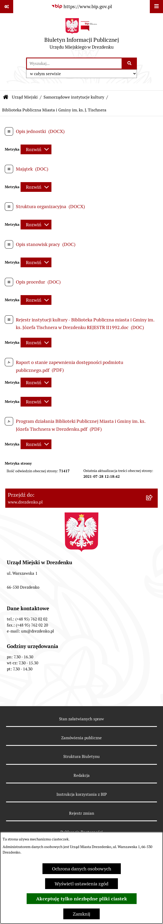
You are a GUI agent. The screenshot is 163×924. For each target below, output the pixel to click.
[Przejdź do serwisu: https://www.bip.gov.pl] (81, 6)
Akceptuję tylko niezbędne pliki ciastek (81, 899)
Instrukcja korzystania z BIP (81, 794)
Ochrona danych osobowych (81, 869)
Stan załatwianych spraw (81, 718)
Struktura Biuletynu (81, 756)
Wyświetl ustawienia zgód (81, 884)
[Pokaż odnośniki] (6, 6)
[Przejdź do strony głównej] (81, 35)
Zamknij (81, 914)
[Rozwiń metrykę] (36, 149)
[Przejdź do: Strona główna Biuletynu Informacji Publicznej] (6, 97)
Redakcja (82, 775)
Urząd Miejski (25, 97)
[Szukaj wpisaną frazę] (129, 63)
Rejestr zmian (81, 813)
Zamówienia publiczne (81, 737)
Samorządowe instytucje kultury (74, 97)
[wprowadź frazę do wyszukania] (74, 63)
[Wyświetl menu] (156, 6)
